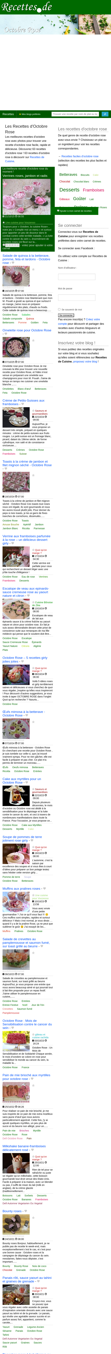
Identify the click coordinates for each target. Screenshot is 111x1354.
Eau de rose (28, 576)
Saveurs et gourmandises (39, 412)
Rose (24, 1134)
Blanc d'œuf (24, 388)
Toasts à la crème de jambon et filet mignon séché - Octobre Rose (27, 463)
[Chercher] (105, 114)
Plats (5, 650)
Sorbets (29, 1195)
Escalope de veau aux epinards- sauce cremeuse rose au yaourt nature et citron (26, 592)
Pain (29, 1138)
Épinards (37, 642)
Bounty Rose (21, 1266)
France (25, 1067)
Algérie (37, 646)
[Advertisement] (36, 72)
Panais (19, 1331)
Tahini (6, 1334)
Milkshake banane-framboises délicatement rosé (24, 1148)
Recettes (8, 114)
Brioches (24, 1130)
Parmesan (39, 528)
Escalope (27, 638)
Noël (24, 1005)
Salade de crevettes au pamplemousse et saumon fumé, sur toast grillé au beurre (26, 942)
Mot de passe (65, 288)
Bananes (26, 1199)
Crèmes (20, 449)
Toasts (25, 520)
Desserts (7, 449)
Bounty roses (12, 1211)
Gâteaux (64, 199)
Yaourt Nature (10, 646)
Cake (31, 829)
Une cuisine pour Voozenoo (20, 222)
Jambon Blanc (10, 528)
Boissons (7, 1195)
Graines (25, 1342)
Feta (45, 322)
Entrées (37, 771)
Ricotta (26, 528)
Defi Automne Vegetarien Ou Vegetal (22, 1203)
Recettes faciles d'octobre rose (80, 156)
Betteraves (8, 322)
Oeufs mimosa (20, 767)
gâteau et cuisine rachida (40, 1036)
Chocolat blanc (81, 181)
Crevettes (8, 1009)
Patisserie (65, 207)
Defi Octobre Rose (13, 1138)
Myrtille (20, 829)
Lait (18, 1195)
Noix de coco (39, 1266)
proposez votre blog (85, 361)
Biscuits (85, 174)
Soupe (27, 877)
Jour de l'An (37, 1005)
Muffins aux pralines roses (21, 888)
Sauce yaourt (10, 1342)
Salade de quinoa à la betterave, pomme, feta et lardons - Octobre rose (26, 259)
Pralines (18, 931)
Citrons (25, 646)
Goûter (79, 198)
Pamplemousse (11, 1013)
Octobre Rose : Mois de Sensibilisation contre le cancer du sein (27, 1024)
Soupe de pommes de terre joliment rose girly (22, 838)
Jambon (39, 524)
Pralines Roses (99, 207)
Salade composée (12, 318)
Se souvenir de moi (72, 309)
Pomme (22, 322)
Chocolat (7, 1270)
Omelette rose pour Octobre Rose (27, 330)
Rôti (5, 1346)
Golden (34, 322)
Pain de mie (9, 1130)
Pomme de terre (11, 877)
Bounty (6, 1266)
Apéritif (27, 524)
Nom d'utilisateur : (67, 267)
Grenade (21, 1270)
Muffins (6, 931)
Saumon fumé (24, 1009)
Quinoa (30, 318)
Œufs (5, 767)
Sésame (7, 1331)
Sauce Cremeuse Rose (15, 642)
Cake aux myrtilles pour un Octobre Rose (22, 780)
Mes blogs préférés (29, 114)
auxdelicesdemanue (13, 287)
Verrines (43, 576)
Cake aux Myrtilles (32, 825)
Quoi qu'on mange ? (39, 551)
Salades (26, 314)
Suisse (23, 453)
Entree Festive (10, 1005)
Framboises (9, 453)
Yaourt (6, 1327)
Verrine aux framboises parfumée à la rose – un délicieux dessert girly (27, 539)
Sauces (38, 1342)
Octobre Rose (10, 314)
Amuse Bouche (11, 524)
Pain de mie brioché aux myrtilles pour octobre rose (26, 1076)
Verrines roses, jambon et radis (25, 175)
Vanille (73, 213)
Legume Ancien (35, 1327)
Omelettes (8, 388)
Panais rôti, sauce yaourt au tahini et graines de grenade (27, 1279)
